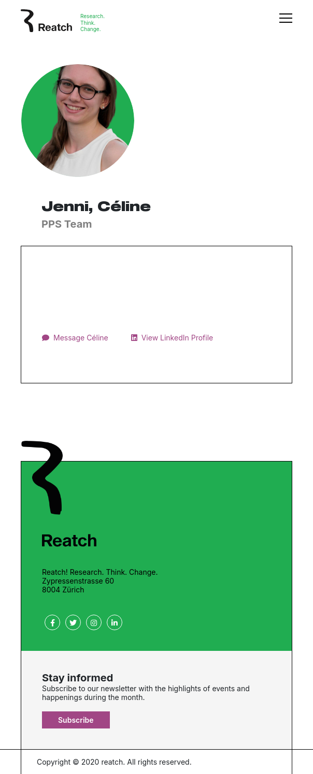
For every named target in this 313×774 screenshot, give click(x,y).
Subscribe (76, 720)
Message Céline (80, 337)
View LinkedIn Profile (177, 337)
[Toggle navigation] (286, 23)
